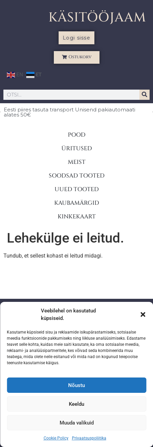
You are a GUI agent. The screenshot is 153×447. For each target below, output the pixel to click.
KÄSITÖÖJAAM (97, 17)
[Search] (144, 95)
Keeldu (76, 404)
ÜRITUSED (76, 148)
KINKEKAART (77, 216)
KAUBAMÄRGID (76, 203)
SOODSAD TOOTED (77, 176)
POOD (77, 135)
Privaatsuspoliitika (89, 438)
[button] (142, 314)
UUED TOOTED (77, 189)
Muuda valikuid (77, 423)
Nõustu (76, 385)
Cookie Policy (56, 438)
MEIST (77, 162)
